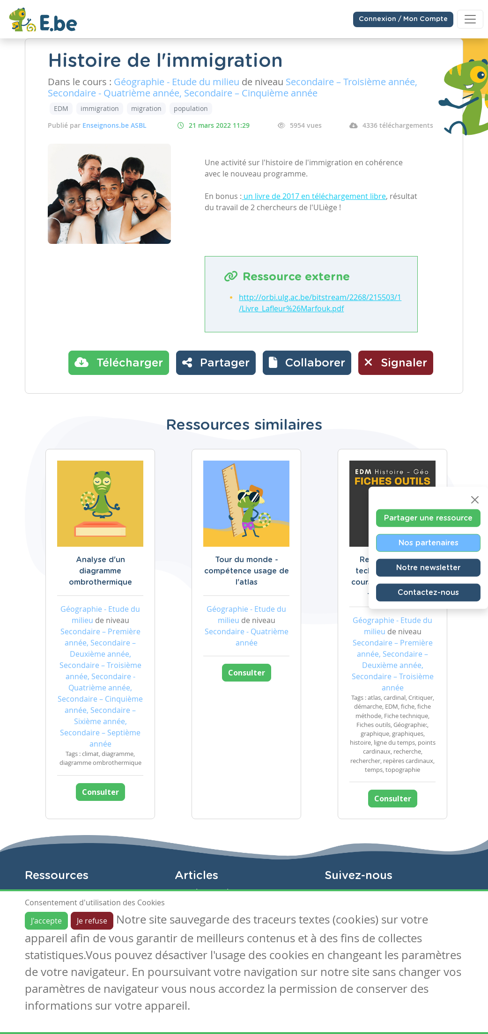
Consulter (100, 792)
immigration (100, 108)
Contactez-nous (428, 592)
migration (146, 108)
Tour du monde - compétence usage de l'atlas (246, 571)
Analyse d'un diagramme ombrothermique (100, 571)
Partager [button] (216, 362)
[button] (307, 363)
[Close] (475, 499)
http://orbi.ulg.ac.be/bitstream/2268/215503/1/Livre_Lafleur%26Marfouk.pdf (320, 303)
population (191, 108)
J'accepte (46, 921)
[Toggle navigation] (470, 19)
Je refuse (92, 921)
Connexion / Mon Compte (403, 19)
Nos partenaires (428, 542)
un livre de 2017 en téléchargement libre (314, 196)
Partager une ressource (428, 517)
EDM (61, 108)
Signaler (395, 362)
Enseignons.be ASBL (114, 125)
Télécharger (118, 362)
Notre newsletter (428, 567)
